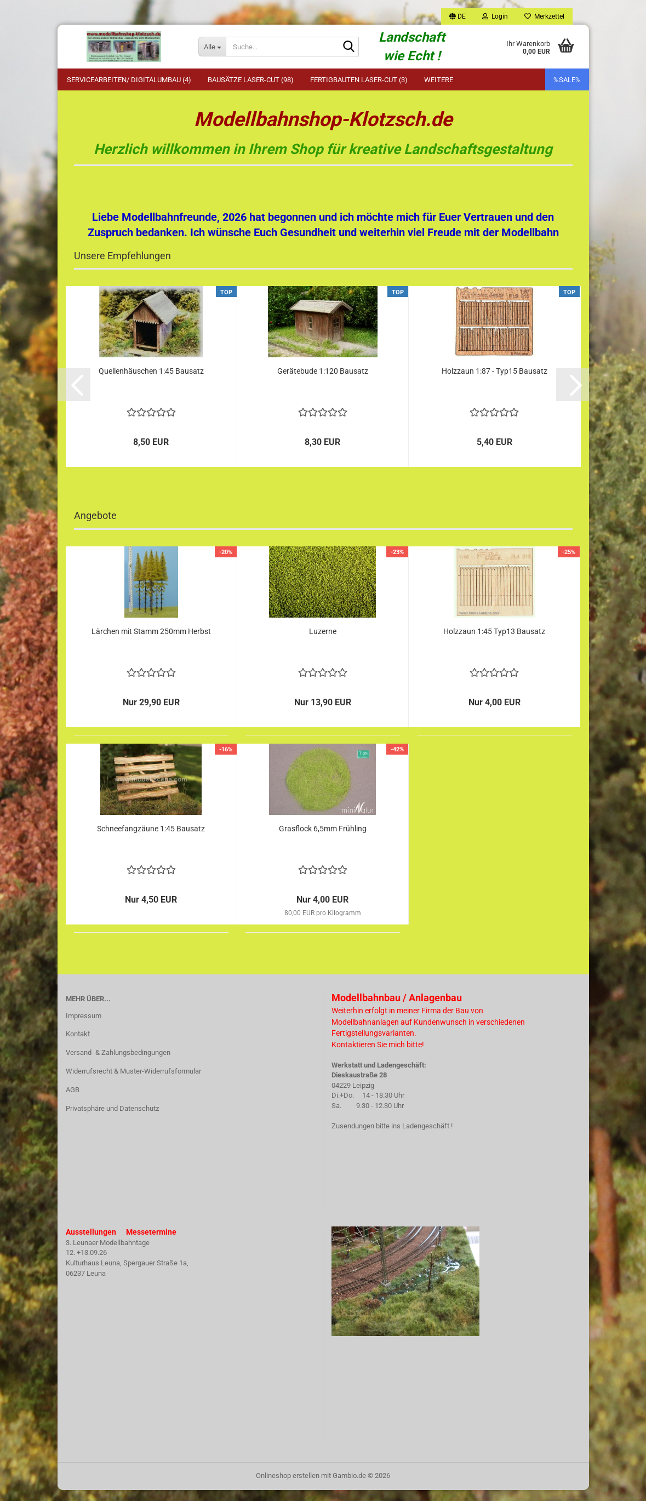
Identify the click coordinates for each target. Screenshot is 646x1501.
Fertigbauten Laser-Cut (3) (359, 80)
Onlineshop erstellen (287, 1486)
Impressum (83, 1027)
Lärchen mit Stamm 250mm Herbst (151, 642)
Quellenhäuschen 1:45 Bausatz (151, 382)
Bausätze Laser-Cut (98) (251, 80)
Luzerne (322, 642)
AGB (72, 1101)
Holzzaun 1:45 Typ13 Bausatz (494, 642)
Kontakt (78, 1045)
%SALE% (567, 80)
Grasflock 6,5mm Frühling (323, 839)
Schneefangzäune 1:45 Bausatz (151, 839)
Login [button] (495, 16)
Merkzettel (544, 16)
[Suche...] (212, 46)
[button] (457, 16)
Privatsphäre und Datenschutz (112, 1119)
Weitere (438, 80)
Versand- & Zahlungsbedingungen (118, 1063)
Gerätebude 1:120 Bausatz (322, 382)
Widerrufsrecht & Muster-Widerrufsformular (133, 1082)
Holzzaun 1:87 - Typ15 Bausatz (494, 382)
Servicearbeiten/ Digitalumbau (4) (129, 80)
